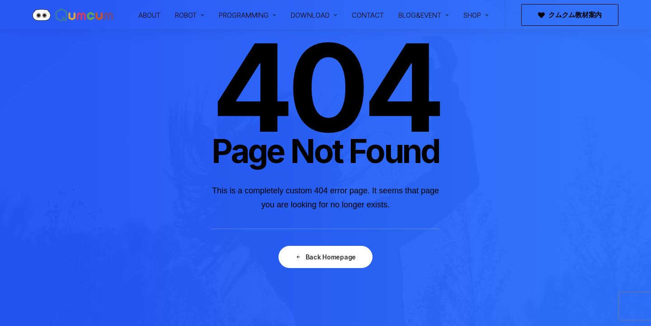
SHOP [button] (476, 15)
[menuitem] (149, 15)
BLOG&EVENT (423, 15)
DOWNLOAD (314, 15)
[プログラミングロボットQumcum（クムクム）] (73, 15)
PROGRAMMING (247, 15)
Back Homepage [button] (325, 257)
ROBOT (189, 15)
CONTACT (368, 15)
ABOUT (149, 15)
